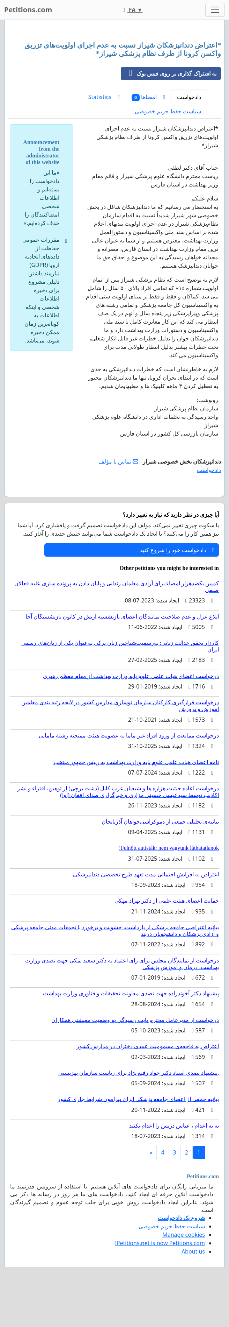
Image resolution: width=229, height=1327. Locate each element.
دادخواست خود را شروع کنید (177, 550)
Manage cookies (183, 1234)
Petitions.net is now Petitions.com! (160, 1243)
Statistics (104, 97)
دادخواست (189, 97)
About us (193, 1251)
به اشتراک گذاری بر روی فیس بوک (168, 73)
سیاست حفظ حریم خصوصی (168, 111)
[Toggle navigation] (215, 10)
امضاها (148, 97)
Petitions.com (28, 9)
